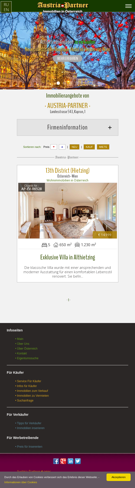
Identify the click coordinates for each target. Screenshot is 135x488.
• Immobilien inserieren (30, 428)
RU (6, 4)
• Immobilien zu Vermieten (32, 395)
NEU (74, 146)
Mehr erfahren (67, 58)
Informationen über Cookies (20, 482)
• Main (19, 339)
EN (6, 9)
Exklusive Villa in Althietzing (67, 257)
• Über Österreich (26, 348)
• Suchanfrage (24, 400)
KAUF (89, 146)
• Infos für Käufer (26, 386)
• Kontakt (21, 353)
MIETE (103, 146)
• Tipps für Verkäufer (28, 423)
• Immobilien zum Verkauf (31, 391)
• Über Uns (22, 343)
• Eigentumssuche (26, 358)
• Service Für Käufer (28, 381)
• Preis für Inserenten (28, 446)
